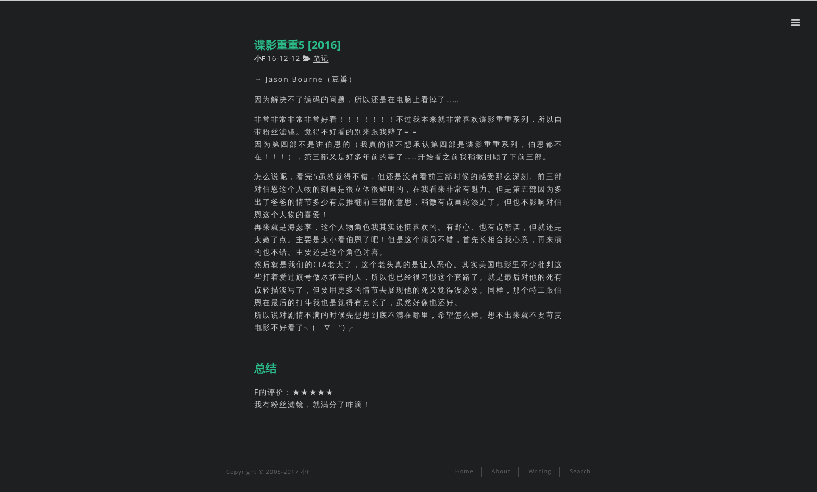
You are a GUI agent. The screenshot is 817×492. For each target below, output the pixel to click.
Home (464, 471)
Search (580, 471)
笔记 (320, 58)
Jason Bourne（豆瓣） (311, 79)
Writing (539, 471)
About (501, 471)
